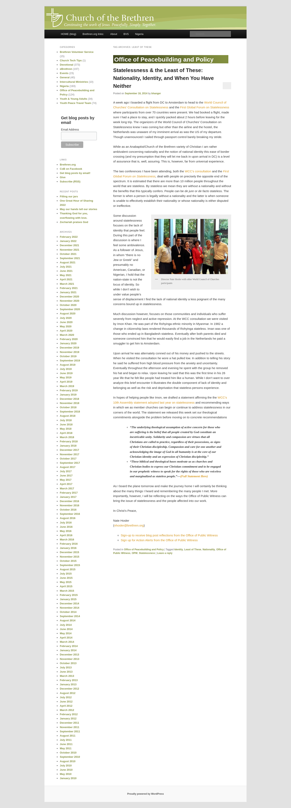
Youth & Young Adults (73, 98)
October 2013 (68, 663)
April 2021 (66, 279)
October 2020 (68, 305)
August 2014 (67, 620)
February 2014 (69, 646)
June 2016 (66, 526)
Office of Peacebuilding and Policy (144, 549)
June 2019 (66, 373)
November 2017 (69, 454)
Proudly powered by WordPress (145, 793)
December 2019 (69, 347)
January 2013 (68, 684)
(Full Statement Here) (194, 476)
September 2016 (70, 513)
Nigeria (139, 34)
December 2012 (69, 688)
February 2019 (69, 390)
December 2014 (69, 603)
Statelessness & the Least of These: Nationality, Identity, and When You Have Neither (163, 78)
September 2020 (70, 309)
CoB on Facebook (71, 168)
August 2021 (67, 262)
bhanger (156, 93)
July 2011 (66, 739)
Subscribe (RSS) (70, 181)
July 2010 (66, 765)
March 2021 (67, 283)
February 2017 (69, 492)
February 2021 (69, 288)
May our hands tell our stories (78, 209)
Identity (178, 549)
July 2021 (66, 266)
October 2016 (68, 509)
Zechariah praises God (74, 222)
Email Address (70, 129)
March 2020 (67, 334)
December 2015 (69, 552)
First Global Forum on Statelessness (204, 107)
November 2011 (69, 727)
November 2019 (69, 352)
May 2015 (66, 582)
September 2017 (70, 462)
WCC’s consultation (198, 171)
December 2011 (69, 722)
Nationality (208, 549)
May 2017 (66, 479)
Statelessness (147, 553)
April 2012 (66, 705)
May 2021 (66, 275)
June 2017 (66, 475)
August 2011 (67, 735)
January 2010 (68, 778)
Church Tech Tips (71, 60)
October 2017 (68, 458)
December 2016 (69, 501)
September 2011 (70, 731)
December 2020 (69, 296)
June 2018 (66, 424)
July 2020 (66, 317)
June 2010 (66, 769)
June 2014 (66, 629)
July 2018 (66, 420)
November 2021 (69, 249)
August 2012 (67, 693)
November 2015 (69, 556)
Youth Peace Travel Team (75, 103)
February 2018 (69, 441)
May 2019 (66, 377)
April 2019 (66, 381)
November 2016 (69, 505)
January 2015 (68, 599)
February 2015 (69, 595)
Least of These (192, 549)
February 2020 (69, 339)
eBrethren (66, 68)
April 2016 (66, 535)
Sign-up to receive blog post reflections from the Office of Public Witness (169, 535)
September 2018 (70, 411)
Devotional (66, 64)
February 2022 (69, 236)
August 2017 (67, 467)
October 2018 (68, 407)
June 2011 (66, 744)
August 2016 (67, 518)
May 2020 (66, 326)
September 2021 (70, 258)
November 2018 (69, 403)
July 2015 (66, 573)
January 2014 (68, 650)
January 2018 (68, 445)
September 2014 (70, 616)
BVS (126, 34)
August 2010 (67, 761)
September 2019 (70, 360)
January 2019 (68, 394)
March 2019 (67, 386)
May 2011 (66, 748)
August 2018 (67, 415)
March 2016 (67, 539)
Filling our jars (69, 196)
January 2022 (68, 241)
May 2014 (66, 633)
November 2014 (69, 607)
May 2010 (66, 774)
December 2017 (69, 449)
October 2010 (68, 752)
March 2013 (67, 675)
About (113, 34)
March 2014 (67, 641)
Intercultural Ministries (74, 81)
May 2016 (66, 531)
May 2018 (66, 428)
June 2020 (66, 322)
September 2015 (70, 565)
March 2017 (67, 488)
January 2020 (68, 343)
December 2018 (69, 398)
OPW (135, 553)
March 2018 (67, 437)
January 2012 (68, 718)
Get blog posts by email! (75, 173)
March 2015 (67, 590)
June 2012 (66, 701)
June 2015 (66, 577)
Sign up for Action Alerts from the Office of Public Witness (159, 540)
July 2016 (66, 522)
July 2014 (66, 624)
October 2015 (68, 560)
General (65, 77)
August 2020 (67, 313)
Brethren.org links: (93, 34)
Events (64, 73)
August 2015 (67, 569)
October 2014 (68, 611)
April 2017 (66, 484)
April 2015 (66, 586)
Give (62, 177)
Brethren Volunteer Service (77, 51)
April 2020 (66, 330)
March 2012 (67, 710)
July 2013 (66, 667)
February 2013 (69, 680)
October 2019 (68, 356)
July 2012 (66, 697)
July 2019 (66, 369)
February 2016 (69, 543)
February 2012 (69, 714)
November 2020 (69, 300)
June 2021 (66, 270)
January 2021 (68, 292)
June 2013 (66, 671)
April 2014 (66, 637)
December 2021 (69, 245)
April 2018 (66, 432)
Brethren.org (68, 164)
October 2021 (68, 253)
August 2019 (67, 364)
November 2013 (69, 658)
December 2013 (69, 654)
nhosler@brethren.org (129, 525)
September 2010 (70, 756)
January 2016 (68, 547)
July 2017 (66, 471)
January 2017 (68, 496)
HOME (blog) (68, 34)
